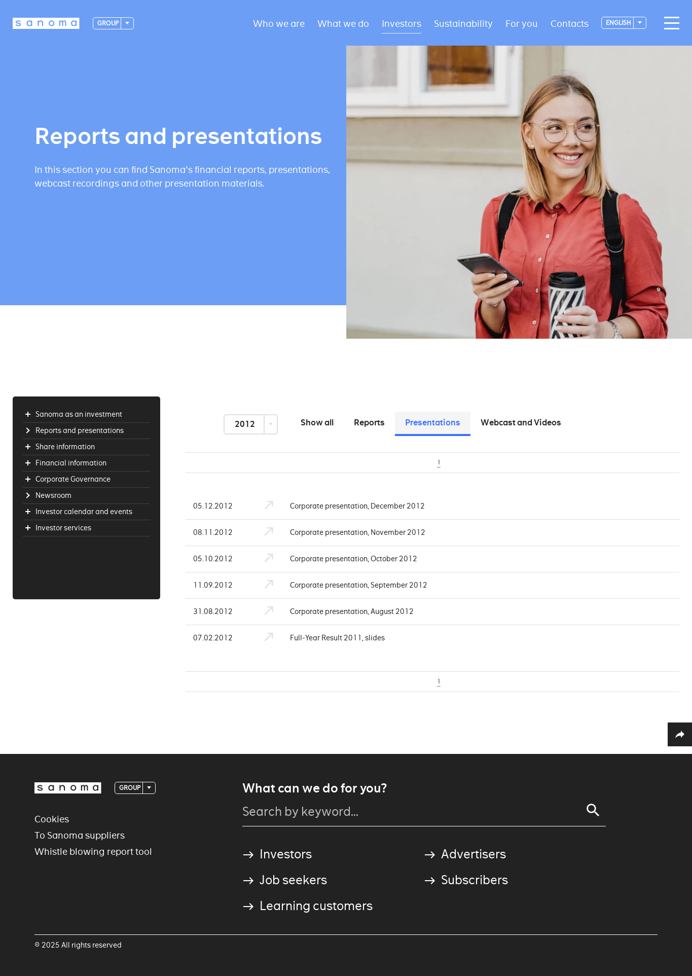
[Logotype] (46, 23)
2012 (246, 424)
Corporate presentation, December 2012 (339, 506)
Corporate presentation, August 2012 (333, 611)
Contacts (570, 23)
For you (521, 23)
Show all (317, 422)
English (619, 22)
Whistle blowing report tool (93, 851)
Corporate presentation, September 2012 (340, 585)
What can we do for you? (314, 788)
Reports (369, 422)
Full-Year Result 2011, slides (319, 638)
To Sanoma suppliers (79, 835)
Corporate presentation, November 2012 (339, 532)
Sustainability (463, 23)
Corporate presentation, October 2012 (335, 559)
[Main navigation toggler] (669, 23)
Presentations (432, 422)
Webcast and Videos (521, 422)
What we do (343, 23)
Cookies (51, 819)
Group (108, 23)
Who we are (279, 23)
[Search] (593, 810)
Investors (401, 23)
